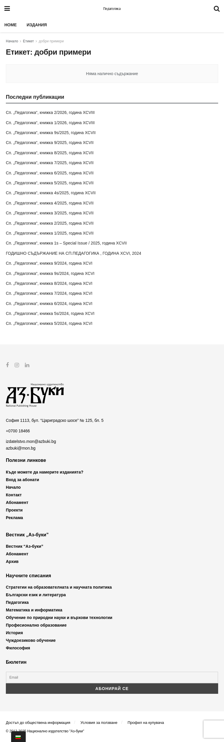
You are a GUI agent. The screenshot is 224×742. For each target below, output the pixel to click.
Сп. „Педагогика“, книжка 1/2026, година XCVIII (50, 122)
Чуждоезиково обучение (31, 640)
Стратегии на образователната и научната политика (59, 587)
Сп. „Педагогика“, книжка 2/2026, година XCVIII (50, 112)
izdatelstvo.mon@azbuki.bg (31, 441)
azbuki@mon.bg (20, 447)
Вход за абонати (22, 479)
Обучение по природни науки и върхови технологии (59, 617)
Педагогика (111, 9)
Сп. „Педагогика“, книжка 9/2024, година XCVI (49, 263)
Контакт (14, 494)
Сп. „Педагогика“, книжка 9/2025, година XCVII (50, 142)
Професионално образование (36, 625)
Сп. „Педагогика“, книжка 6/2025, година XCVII (50, 173)
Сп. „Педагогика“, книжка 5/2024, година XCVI (49, 323)
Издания (37, 24)
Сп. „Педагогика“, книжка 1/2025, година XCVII (50, 233)
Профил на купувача (145, 722)
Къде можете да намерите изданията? (44, 471)
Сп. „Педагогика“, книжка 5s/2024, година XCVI (50, 313)
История (14, 632)
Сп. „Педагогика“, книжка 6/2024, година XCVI (49, 303)
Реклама (14, 517)
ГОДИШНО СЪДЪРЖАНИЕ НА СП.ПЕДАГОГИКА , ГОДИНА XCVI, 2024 (73, 253)
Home (10, 24)
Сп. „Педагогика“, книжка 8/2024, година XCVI (49, 283)
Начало (12, 41)
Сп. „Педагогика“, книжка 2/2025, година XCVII (50, 223)
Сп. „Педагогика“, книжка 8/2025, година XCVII (50, 152)
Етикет (28, 41)
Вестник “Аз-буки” (24, 546)
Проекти (14, 509)
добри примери (51, 41)
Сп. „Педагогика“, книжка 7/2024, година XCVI (49, 293)
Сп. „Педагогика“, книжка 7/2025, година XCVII (50, 162)
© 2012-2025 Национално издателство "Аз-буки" (45, 731)
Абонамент (17, 502)
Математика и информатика (34, 610)
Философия (18, 648)
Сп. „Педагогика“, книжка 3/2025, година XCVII (50, 213)
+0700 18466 (18, 431)
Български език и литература (36, 594)
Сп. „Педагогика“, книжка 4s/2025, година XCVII (51, 192)
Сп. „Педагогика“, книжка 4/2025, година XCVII (50, 203)
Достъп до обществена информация (38, 722)
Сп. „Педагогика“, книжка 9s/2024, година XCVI (50, 273)
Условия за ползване (98, 722)
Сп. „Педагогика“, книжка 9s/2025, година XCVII (51, 132)
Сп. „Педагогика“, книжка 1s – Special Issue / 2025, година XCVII (66, 243)
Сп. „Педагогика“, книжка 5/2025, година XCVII (50, 183)
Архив (12, 561)
